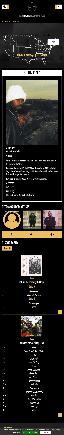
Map (38, 16)
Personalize (45, 433)
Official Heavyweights (29, 282)
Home (21, 16)
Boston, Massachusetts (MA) (32, 55)
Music (27, 16)
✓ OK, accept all (30, 432)
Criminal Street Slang (30, 342)
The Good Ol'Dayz (6, 21)
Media (33, 16)
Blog (42, 16)
